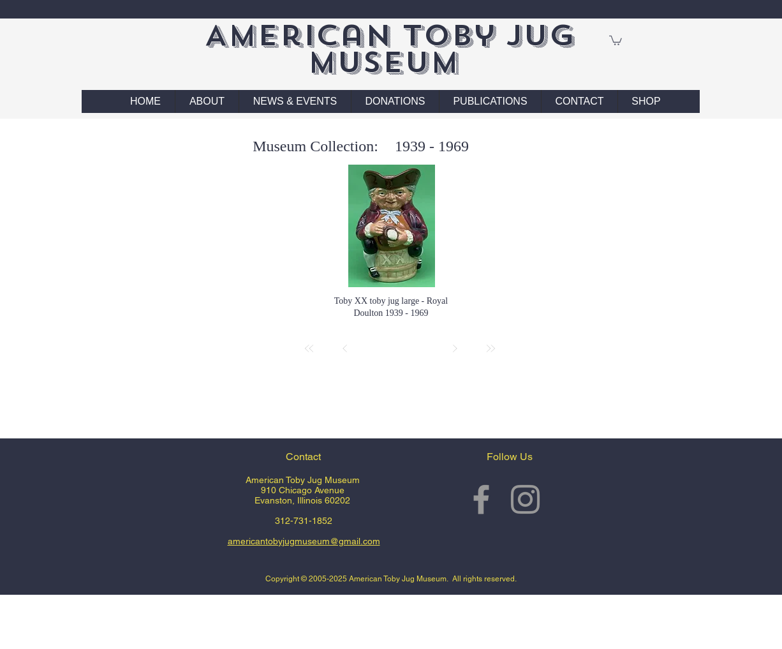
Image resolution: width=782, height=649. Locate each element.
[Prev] (345, 348)
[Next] (455, 348)
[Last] (490, 348)
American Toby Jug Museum (389, 49)
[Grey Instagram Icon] (525, 499)
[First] (309, 348)
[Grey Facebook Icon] (481, 499)
